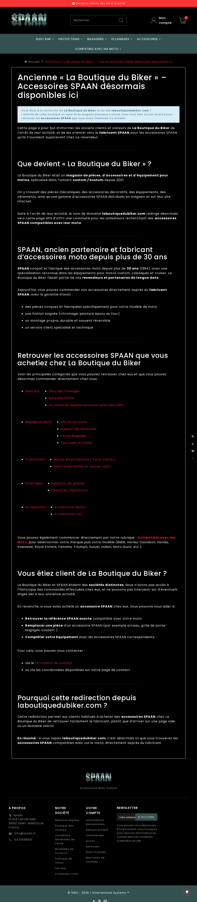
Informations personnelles (95, 822)
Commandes (95, 835)
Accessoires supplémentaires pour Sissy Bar (86, 405)
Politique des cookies (64, 828)
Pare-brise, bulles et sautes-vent (82, 466)
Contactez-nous (66, 874)
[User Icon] (162, 20)
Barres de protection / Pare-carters (84, 459)
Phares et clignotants (69, 490)
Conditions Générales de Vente (65, 839)
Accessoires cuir (68, 514)
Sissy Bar (32, 391)
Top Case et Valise (76, 443)
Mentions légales (67, 820)
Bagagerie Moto (38, 422)
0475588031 (22, 840)
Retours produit (97, 830)
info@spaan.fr (24, 833)
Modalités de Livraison (64, 851)
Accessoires (35, 507)
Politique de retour (63, 860)
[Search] (121, 20)
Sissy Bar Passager (64, 391)
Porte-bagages (74, 436)
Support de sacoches (79, 429)
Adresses (92, 846)
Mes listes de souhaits (95, 860)
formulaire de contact (54, 663)
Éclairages (34, 483)
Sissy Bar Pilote (61, 398)
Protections (35, 459)
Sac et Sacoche (74, 422)
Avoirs (90, 841)
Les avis (60, 868)
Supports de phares (68, 483)
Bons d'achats (96, 852)
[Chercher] (93, 20)
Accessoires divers (70, 507)
